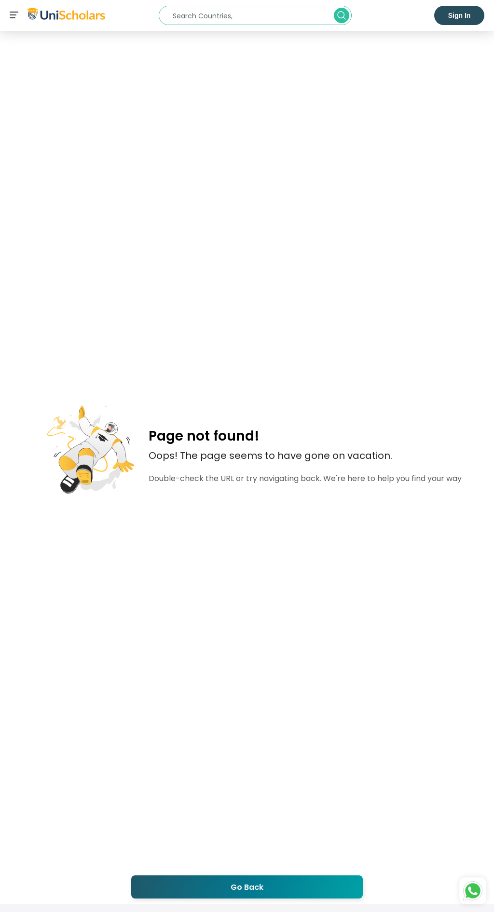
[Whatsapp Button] (472, 890)
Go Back (247, 887)
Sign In (459, 15)
